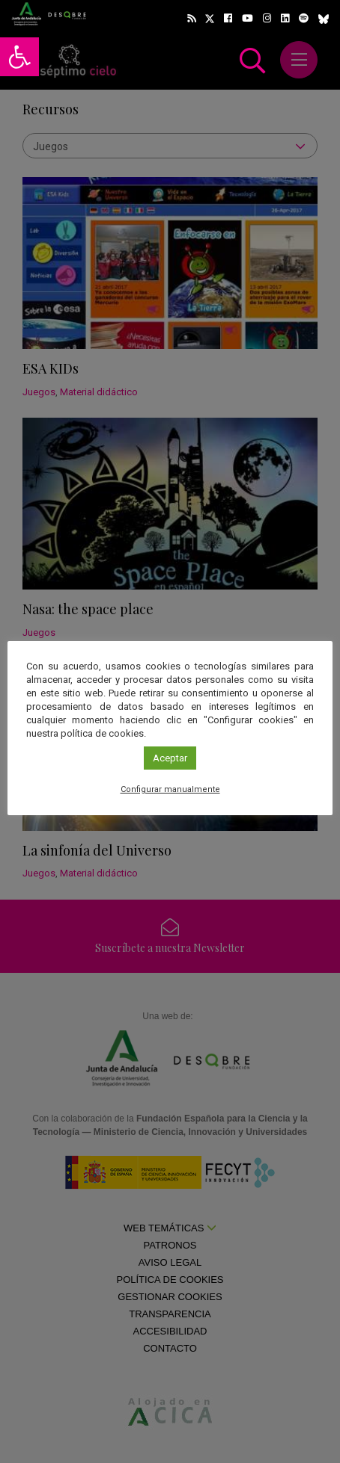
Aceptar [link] (170, 758)
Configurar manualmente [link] (170, 789)
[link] (19, 56)
